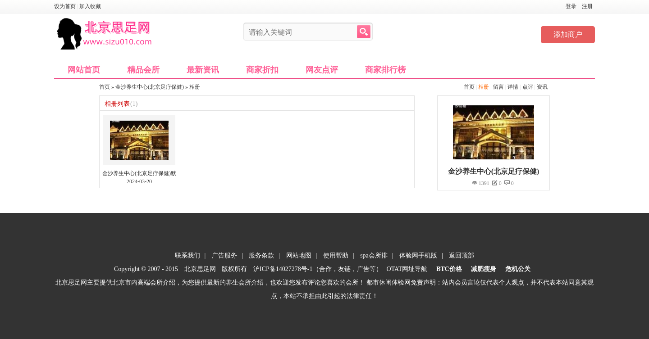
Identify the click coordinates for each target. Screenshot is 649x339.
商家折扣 (262, 69)
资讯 (542, 87)
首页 (469, 87)
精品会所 (143, 69)
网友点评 (322, 69)
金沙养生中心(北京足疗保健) (149, 87)
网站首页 (84, 69)
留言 (498, 87)
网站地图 (298, 255)
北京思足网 (200, 269)
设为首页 (65, 6)
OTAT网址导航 (407, 269)
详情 (512, 87)
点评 (527, 87)
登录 (571, 6)
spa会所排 (374, 255)
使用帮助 (335, 255)
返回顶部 (461, 255)
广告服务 (224, 255)
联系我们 (187, 255)
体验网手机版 (418, 255)
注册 (587, 6)
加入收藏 (90, 6)
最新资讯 (203, 69)
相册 (483, 87)
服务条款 (261, 255)
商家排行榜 (385, 69)
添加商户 (567, 34)
